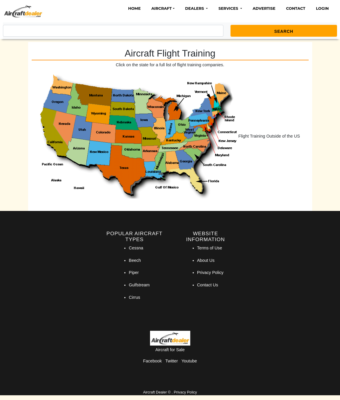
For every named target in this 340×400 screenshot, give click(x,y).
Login (322, 8)
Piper (134, 272)
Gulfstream (139, 285)
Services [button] (228, 8)
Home (134, 8)
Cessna (136, 248)
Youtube (189, 361)
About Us (206, 260)
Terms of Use (209, 248)
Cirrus (134, 297)
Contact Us (207, 285)
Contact (295, 8)
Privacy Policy (210, 272)
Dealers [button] (195, 8)
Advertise (264, 8)
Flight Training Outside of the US (269, 136)
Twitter (171, 361)
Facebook (152, 361)
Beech (135, 260)
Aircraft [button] (161, 8)
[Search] (113, 31)
